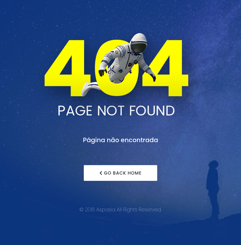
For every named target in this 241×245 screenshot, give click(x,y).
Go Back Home (120, 173)
